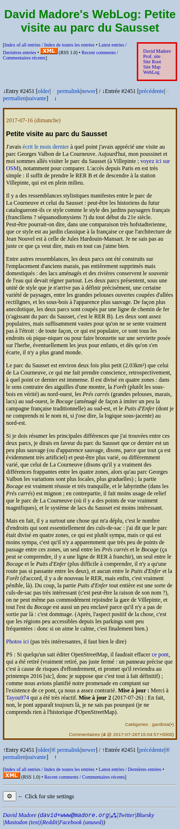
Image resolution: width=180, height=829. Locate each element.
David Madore (157, 51)
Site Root (152, 61)
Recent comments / (84, 777)
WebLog (151, 72)
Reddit (49, 822)
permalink (69, 91)
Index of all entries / (49, 44)
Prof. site (151, 56)
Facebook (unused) (81, 822)
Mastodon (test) (22, 822)
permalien (14, 98)
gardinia (160, 724)
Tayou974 (17, 697)
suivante (36, 98)
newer (89, 91)
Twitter (127, 815)
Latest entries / (129, 769)
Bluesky (145, 815)
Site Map (151, 67)
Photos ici (17, 641)
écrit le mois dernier (46, 146)
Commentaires (84, 734)
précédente (151, 91)
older (44, 91)
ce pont (160, 654)
